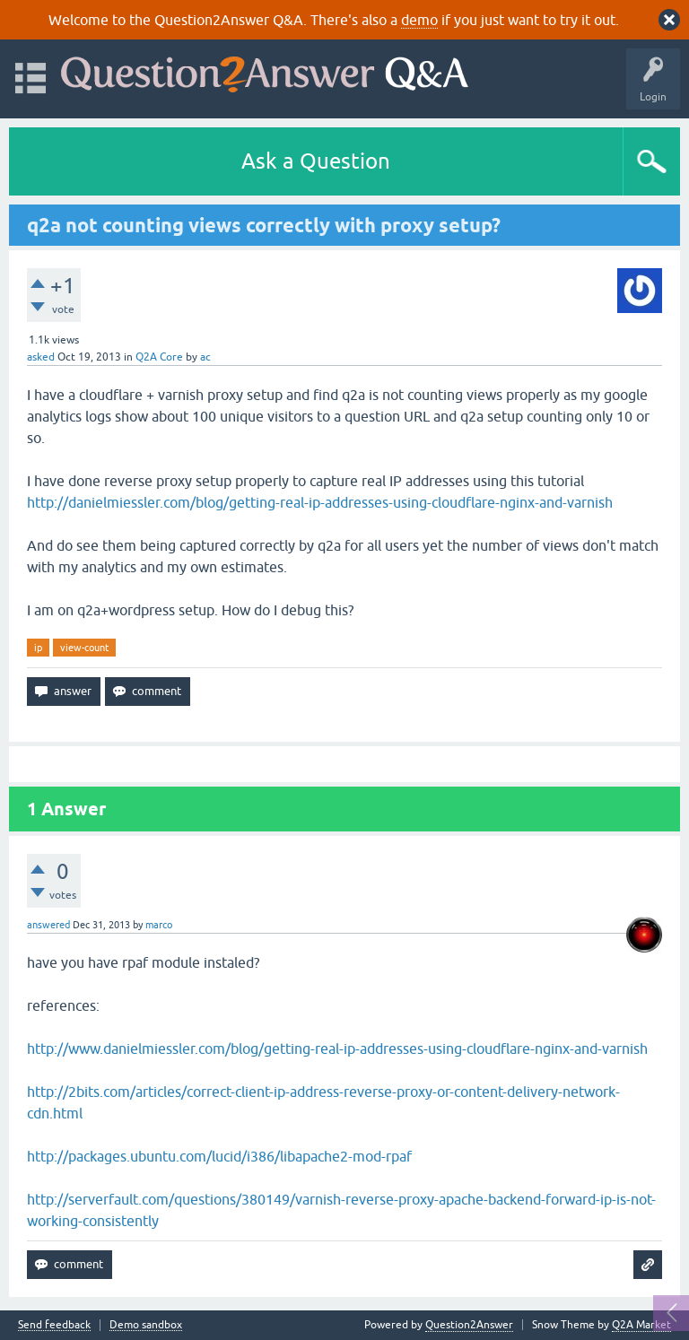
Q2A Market (641, 1324)
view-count (84, 647)
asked (41, 357)
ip (38, 647)
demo (419, 20)
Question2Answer (469, 1324)
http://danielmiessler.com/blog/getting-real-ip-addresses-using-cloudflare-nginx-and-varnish (320, 502)
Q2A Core (159, 357)
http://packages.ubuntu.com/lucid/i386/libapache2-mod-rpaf (219, 1156)
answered (48, 924)
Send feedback (54, 1325)
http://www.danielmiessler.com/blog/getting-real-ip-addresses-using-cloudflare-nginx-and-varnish (337, 1048)
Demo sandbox (145, 1325)
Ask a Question (315, 161)
